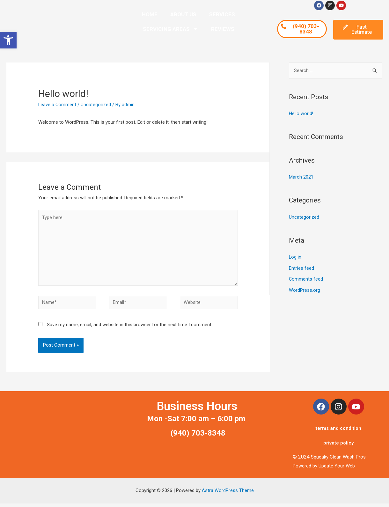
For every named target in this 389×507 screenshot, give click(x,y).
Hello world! (301, 114)
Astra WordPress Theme (228, 494)
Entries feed (301, 267)
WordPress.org (304, 289)
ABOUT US (183, 14)
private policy (338, 446)
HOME (150, 14)
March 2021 (301, 177)
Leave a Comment (57, 104)
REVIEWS (222, 29)
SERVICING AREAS (170, 29)
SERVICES (222, 14)
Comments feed (306, 278)
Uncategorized (96, 104)
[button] (8, 40)
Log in (295, 256)
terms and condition (338, 432)
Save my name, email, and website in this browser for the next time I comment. (129, 328)
